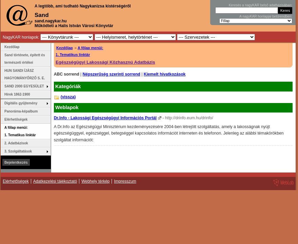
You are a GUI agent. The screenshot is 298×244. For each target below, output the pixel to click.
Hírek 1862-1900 (17, 94)
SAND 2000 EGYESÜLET (24, 86)
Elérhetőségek (15, 119)
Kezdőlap (64, 48)
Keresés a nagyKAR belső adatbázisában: (260, 5)
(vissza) (68, 97)
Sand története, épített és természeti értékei (24, 58)
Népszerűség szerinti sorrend (111, 74)
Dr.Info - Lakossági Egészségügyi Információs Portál (105, 118)
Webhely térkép (95, 181)
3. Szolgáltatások (18, 151)
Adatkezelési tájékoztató (55, 181)
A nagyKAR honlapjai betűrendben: (265, 16)
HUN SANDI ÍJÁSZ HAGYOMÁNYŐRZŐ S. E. (24, 74)
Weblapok (67, 107)
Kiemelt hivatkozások (165, 74)
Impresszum (125, 181)
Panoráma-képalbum (21, 111)
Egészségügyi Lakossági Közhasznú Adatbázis (105, 62)
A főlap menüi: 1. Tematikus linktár (20, 131)
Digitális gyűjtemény (20, 103)
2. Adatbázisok (16, 143)
